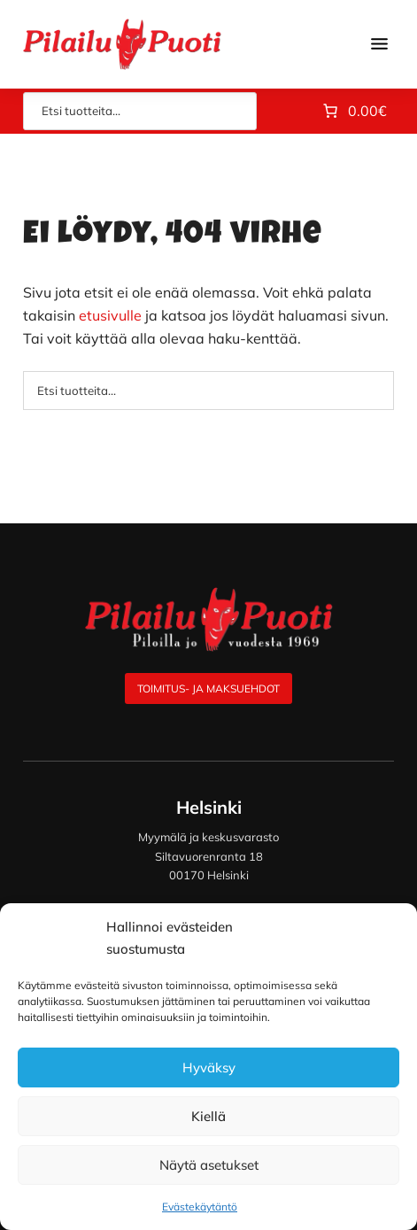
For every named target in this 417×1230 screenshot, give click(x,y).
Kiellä (208, 1116)
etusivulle (110, 315)
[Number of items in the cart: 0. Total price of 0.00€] (353, 111)
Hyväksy (209, 1067)
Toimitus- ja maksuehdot (208, 688)
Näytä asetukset (209, 1165)
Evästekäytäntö (199, 1206)
